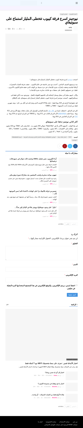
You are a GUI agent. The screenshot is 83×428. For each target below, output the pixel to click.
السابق (74, 224)
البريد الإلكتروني (71, 274)
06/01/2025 (47, 397)
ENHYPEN (62, 113)
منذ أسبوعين (45, 170)
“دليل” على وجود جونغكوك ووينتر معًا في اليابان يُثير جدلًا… (36, 207)
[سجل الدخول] (41, 3)
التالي (67, 224)
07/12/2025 (49, 374)
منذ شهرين (46, 184)
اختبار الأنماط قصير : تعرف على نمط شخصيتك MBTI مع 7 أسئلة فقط (51, 363)
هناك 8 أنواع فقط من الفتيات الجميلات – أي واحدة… (47, 394)
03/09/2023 (68, 30)
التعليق (74, 243)
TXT (76, 116)
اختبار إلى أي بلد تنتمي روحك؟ (54, 372)
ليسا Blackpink (17, 137)
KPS (70, 27)
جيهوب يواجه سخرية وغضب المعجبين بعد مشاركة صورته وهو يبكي (33, 175)
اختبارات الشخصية (72, 358)
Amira (55, 374)
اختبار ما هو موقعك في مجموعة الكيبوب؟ (51, 383)
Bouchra (54, 385)
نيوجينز (70, 79)
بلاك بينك (51, 111)
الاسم (75, 264)
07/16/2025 (47, 385)
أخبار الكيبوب (73, 14)
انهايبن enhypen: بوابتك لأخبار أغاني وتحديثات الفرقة (39, 137)
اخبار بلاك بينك (62, 137)
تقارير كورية (64, 14)
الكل (7, 303)
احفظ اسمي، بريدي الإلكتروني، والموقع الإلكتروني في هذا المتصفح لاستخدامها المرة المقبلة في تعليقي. (41, 286)
